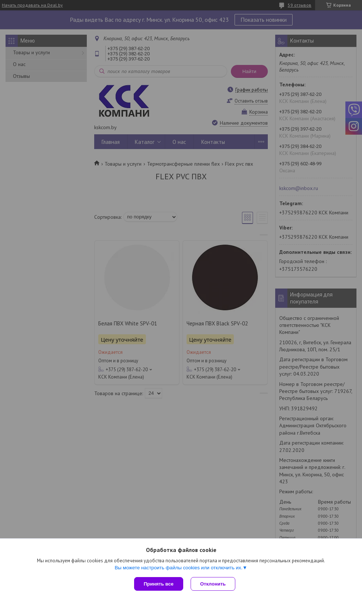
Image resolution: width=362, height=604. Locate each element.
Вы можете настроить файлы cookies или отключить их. (178, 567)
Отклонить (213, 584)
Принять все (159, 584)
